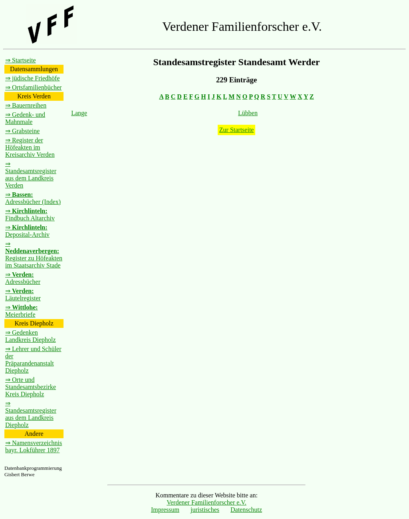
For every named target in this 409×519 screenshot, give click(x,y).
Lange (79, 113)
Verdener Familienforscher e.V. (206, 502)
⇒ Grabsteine (22, 131)
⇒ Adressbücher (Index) (33, 198)
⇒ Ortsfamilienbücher (33, 87)
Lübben (248, 113)
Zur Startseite (236, 129)
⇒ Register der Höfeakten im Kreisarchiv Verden (30, 147)
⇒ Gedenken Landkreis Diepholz (30, 336)
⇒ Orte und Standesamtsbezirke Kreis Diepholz (30, 386)
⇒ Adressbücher (22, 278)
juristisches (205, 509)
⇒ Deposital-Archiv (27, 231)
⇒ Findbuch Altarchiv (30, 215)
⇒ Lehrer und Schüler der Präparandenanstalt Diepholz (33, 359)
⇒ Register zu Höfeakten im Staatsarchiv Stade (33, 254)
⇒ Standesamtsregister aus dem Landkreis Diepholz (30, 414)
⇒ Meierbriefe (21, 311)
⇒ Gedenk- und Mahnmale (25, 118)
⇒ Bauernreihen (25, 105)
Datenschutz (246, 509)
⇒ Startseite (20, 60)
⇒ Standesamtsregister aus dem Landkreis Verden (30, 174)
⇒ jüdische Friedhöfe (32, 78)
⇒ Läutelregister (23, 294)
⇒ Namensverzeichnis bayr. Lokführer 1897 (33, 446)
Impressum (165, 509)
